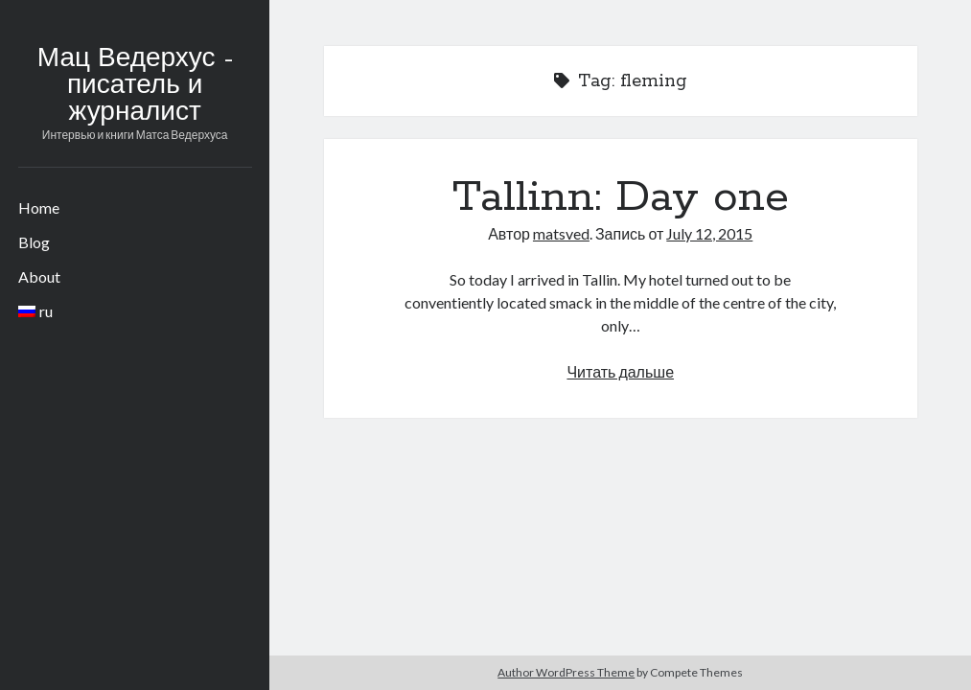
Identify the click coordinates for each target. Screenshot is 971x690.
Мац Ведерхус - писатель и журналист (135, 86)
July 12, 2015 (709, 233)
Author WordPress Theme (566, 672)
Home (38, 207)
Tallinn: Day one (620, 197)
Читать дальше (620, 371)
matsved (561, 233)
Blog (34, 242)
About (39, 276)
